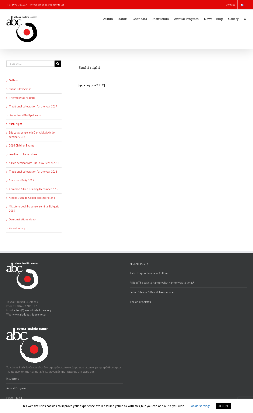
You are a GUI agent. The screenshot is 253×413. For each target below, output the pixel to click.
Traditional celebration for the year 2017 (33, 106)
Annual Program (16, 388)
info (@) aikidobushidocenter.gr (33, 310)
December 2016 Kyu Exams (25, 115)
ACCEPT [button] (223, 406)
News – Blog (14, 398)
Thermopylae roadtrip (22, 98)
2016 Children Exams (21, 145)
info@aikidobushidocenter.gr (47, 4)
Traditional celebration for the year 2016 (33, 171)
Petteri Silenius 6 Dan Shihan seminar (152, 292)
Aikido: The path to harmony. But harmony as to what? (162, 283)
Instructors (12, 379)
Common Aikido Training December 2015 (33, 189)
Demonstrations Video (22, 219)
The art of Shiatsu (140, 302)
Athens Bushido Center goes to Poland (32, 198)
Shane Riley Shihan (20, 89)
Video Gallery (17, 228)
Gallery (13, 80)
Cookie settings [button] (200, 406)
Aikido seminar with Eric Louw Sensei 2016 (34, 163)
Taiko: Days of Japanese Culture (149, 273)
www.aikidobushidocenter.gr (29, 314)
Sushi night (15, 124)
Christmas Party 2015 (21, 180)
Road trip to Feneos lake (23, 154)
